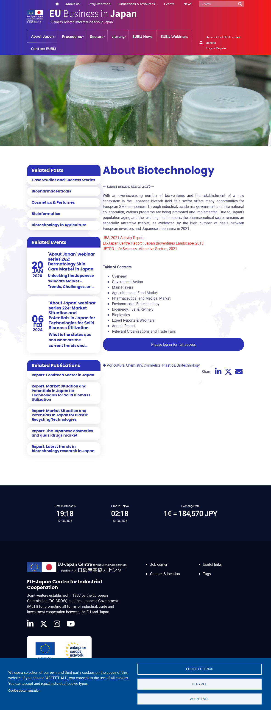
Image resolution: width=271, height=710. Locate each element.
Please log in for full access (173, 344)
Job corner (158, 564)
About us (72, 4)
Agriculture (115, 365)
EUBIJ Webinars (174, 36)
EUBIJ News (142, 36)
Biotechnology (188, 365)
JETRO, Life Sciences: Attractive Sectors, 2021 (140, 248)
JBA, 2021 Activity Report (123, 237)
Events (169, 4)
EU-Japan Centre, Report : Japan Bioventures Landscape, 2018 (153, 243)
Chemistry (134, 365)
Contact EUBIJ (43, 48)
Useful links (212, 564)
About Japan (42, 36)
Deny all (199, 684)
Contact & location (165, 573)
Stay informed (100, 4)
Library (118, 36)
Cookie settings (199, 669)
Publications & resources (136, 4)
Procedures (72, 36)
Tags (207, 573)
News (188, 4)
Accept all (199, 699)
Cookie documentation (24, 690)
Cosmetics (152, 365)
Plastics (168, 365)
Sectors (96, 36)
